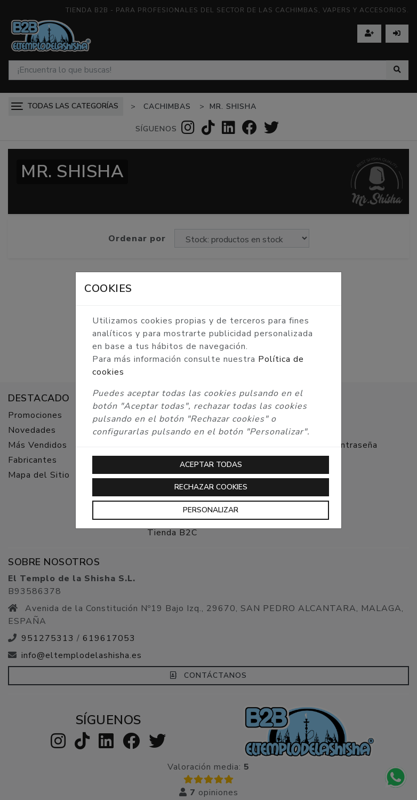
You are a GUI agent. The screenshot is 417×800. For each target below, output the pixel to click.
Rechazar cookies (210, 487)
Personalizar (210, 510)
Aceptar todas (211, 465)
